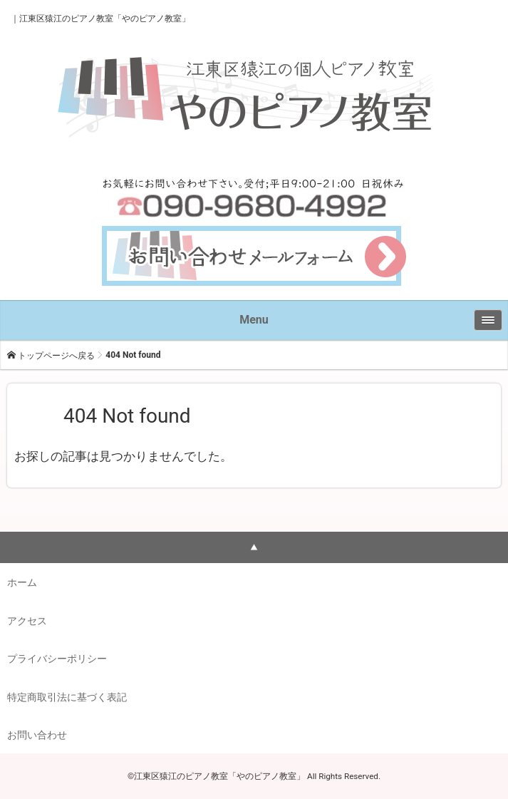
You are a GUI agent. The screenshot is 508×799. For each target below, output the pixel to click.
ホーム (22, 582)
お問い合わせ (37, 735)
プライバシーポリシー (57, 658)
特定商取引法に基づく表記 (67, 697)
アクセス (27, 621)
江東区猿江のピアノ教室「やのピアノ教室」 (104, 19)
